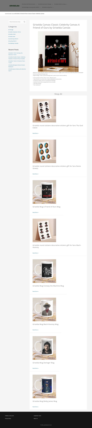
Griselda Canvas (11, 13)
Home (6, 13)
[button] (29, 4)
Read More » (36, 133)
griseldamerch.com (48, 424)
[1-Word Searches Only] (16, 22)
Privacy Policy (8, 418)
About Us (36, 418)
